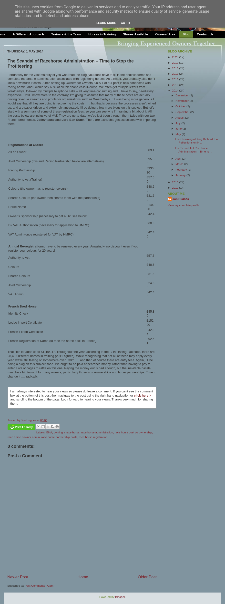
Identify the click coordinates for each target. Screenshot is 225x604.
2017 (175, 73)
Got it (126, 23)
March (179, 163)
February (181, 169)
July (178, 123)
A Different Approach (28, 34)
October (180, 106)
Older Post (147, 577)
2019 (175, 62)
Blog (186, 34)
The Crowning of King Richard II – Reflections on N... (196, 140)
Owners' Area (165, 34)
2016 (175, 79)
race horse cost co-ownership (133, 432)
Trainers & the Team (66, 34)
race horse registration (93, 437)
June (179, 128)
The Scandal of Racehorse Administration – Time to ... (193, 149)
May (178, 134)
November (182, 100)
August (180, 117)
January (180, 175)
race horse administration (97, 432)
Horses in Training (102, 34)
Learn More (106, 23)
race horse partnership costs (59, 437)
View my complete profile (183, 205)
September (182, 111)
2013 (175, 182)
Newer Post (17, 577)
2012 (175, 187)
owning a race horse (66, 432)
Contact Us (205, 34)
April (178, 158)
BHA (49, 432)
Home (83, 577)
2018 (175, 68)
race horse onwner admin (24, 437)
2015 (175, 84)
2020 (175, 57)
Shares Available (135, 34)
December (182, 95)
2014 (175, 90)
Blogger (120, 596)
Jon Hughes (29, 420)
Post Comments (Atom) (39, 585)
